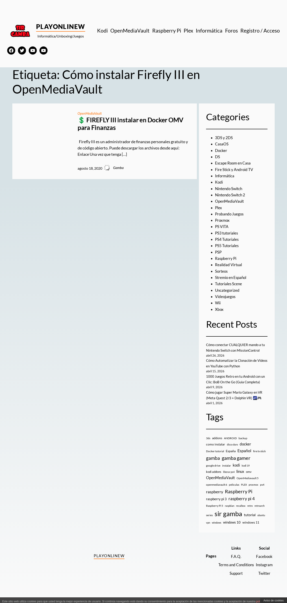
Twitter (263, 579)
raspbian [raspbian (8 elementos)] (229, 511)
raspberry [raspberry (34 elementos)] (214, 497)
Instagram (264, 570)
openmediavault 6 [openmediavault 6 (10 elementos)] (216, 490)
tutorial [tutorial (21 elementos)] (250, 520)
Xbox (219, 309)
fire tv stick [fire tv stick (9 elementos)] (259, 456)
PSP (218, 252)
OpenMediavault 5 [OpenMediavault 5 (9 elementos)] (248, 483)
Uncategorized (228, 290)
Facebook (263, 562)
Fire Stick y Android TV (235, 169)
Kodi (219, 182)
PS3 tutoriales (227, 233)
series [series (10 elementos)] (209, 520)
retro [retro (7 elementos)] (250, 511)
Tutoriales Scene (229, 283)
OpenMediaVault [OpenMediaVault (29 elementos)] (220, 483)
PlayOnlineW (60, 26)
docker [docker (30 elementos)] (245, 449)
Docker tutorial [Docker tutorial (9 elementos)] (215, 456)
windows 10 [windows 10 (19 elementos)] (232, 528)
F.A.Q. (233, 562)
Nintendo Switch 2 (231, 195)
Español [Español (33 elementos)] (244, 456)
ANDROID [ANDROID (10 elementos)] (230, 443)
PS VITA (222, 226)
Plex (218, 207)
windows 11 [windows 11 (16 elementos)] (250, 528)
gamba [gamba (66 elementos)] (213, 464)
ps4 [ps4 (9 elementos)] (262, 490)
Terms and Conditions (234, 570)
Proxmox (222, 220)
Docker (221, 150)
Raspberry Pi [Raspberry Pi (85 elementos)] (238, 497)
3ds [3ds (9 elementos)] (208, 443)
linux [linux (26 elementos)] (240, 477)
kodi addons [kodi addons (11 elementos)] (213, 477)
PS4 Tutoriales (228, 239)
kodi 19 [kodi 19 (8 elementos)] (246, 471)
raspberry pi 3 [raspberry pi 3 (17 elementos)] (216, 504)
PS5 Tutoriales (228, 245)
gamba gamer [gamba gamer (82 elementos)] (236, 463)
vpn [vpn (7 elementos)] (208, 528)
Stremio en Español (232, 277)
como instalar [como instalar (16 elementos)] (215, 450)
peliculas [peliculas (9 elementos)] (234, 490)
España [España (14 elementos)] (231, 456)
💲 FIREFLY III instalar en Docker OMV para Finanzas (130, 123)
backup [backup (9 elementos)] (243, 443)
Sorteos (222, 271)
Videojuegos (226, 296)
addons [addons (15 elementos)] (217, 443)
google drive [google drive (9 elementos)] (213, 471)
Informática (225, 175)
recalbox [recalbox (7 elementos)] (241, 511)
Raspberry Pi (226, 258)
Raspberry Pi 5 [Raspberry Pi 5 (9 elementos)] (214, 511)
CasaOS (222, 144)
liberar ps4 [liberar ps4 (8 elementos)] (229, 477)
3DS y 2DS (224, 137)
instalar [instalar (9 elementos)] (226, 471)
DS (217, 156)
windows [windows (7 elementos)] (216, 528)
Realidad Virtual (229, 264)
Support (233, 579)
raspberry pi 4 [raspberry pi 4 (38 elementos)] (241, 504)
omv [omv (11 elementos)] (249, 477)
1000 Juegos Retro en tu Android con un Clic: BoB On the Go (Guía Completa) (234, 382)
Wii (218, 302)
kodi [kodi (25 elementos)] (236, 471)
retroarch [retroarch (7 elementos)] (259, 511)
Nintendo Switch (230, 188)
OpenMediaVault (90, 113)
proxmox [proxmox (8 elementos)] (253, 490)
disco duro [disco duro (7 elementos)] (232, 450)
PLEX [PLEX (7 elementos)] (244, 490)
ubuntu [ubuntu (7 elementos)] (261, 520)
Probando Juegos (230, 214)
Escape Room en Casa (233, 163)
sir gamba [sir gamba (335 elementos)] (228, 519)
